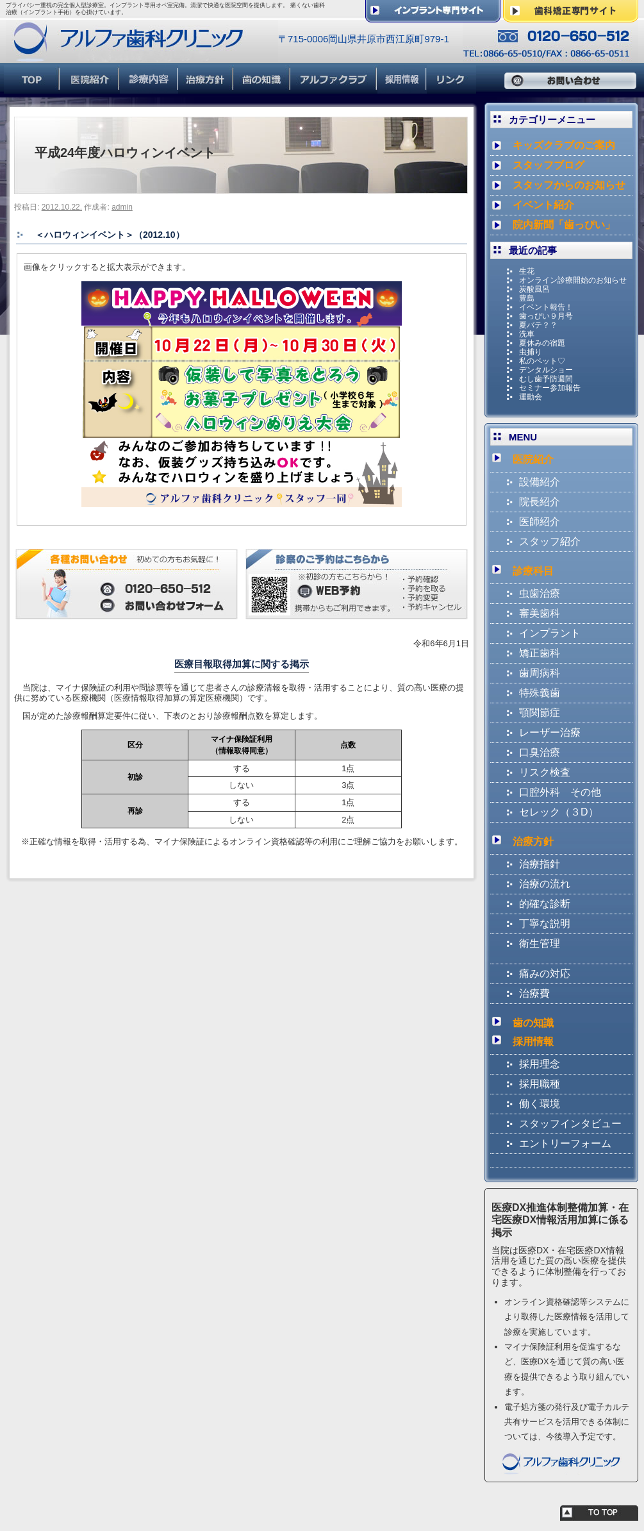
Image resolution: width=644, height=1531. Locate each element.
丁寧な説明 (544, 923)
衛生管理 (539, 943)
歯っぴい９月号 (546, 316)
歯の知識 (533, 1022)
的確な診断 (544, 903)
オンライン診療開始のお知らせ (573, 280)
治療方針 (533, 841)
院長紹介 (539, 501)
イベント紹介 (543, 204)
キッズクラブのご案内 (564, 145)
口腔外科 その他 (560, 792)
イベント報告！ (546, 307)
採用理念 (539, 1063)
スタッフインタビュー (570, 1123)
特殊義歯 (539, 692)
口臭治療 (539, 752)
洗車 (526, 334)
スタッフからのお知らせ (569, 185)
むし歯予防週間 (546, 378)
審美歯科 (539, 613)
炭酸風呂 (534, 289)
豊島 (526, 298)
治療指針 (539, 863)
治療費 (534, 993)
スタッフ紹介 (550, 541)
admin (122, 207)
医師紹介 (539, 521)
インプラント (550, 633)
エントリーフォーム (565, 1143)
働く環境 (539, 1103)
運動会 (530, 396)
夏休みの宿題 (542, 343)
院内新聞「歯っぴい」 (564, 224)
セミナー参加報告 (550, 387)
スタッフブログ (548, 165)
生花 (526, 271)
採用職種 (539, 1083)
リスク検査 (544, 772)
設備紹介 (539, 481)
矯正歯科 (539, 653)
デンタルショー (546, 369)
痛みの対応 (544, 973)
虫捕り (530, 351)
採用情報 (533, 1041)
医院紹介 (533, 459)
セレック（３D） (559, 812)
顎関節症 (539, 712)
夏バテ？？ (538, 325)
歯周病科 (539, 672)
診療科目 (533, 570)
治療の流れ (544, 883)
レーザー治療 (550, 732)
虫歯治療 (539, 593)
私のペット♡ (542, 360)
